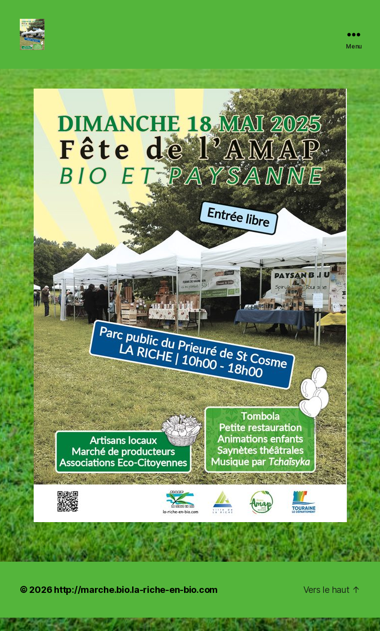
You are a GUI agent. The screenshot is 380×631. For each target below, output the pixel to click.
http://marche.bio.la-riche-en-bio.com (136, 603)
